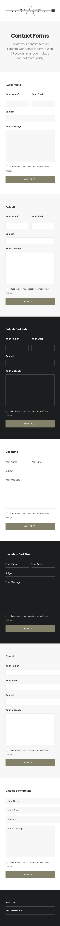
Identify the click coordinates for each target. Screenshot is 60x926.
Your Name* (12, 94)
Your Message (14, 126)
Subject (10, 111)
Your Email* (38, 94)
